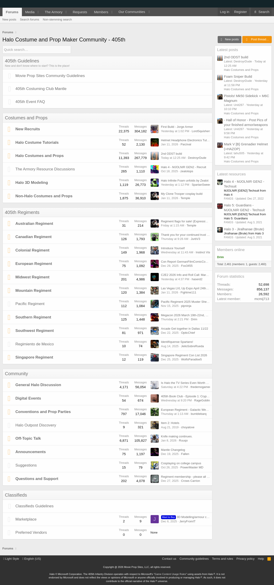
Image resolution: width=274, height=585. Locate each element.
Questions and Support (37, 478)
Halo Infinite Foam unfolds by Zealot (185, 180)
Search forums (29, 19)
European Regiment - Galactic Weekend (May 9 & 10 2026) (200, 409)
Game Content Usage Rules (170, 573)
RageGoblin (202, 400)
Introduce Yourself (173, 248)
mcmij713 (261, 299)
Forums (12, 12)
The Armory (54, 12)
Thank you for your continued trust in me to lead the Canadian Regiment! (209, 234)
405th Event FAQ (30, 101)
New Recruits (28, 129)
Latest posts (227, 50)
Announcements (31, 452)
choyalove (188, 427)
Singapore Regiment (34, 357)
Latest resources (231, 174)
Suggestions (26, 465)
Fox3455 (187, 265)
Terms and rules (222, 558)
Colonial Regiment (33, 250)
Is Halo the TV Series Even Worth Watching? (190, 382)
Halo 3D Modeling (32, 182)
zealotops (186, 171)
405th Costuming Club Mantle (41, 88)
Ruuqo (183, 440)
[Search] (261, 12)
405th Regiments (22, 212)
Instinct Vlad (204, 252)
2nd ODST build (171, 153)
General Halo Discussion (38, 385)
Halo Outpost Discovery (36, 425)
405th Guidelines (22, 60)
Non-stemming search (57, 19)
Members (101, 12)
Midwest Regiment (33, 277)
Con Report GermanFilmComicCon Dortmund (191, 261)
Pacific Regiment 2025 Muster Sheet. (185, 301)
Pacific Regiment (30, 304)
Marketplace (26, 519)
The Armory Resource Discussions (45, 169)
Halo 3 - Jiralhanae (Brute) (244, 229)
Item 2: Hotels (170, 423)
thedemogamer (200, 387)
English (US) (31, 558)
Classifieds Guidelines (35, 506)
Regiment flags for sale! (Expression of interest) (192, 221)
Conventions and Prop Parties (43, 411)
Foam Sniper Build (238, 76)
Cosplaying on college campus (181, 463)
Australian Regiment (34, 223)
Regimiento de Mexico (35, 344)
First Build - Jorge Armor (177, 126)
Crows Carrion (190, 480)
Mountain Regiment (34, 290)
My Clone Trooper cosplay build (182, 193)
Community (16, 373)
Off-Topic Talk (28, 438)
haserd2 (197, 279)
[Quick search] (37, 49)
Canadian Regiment (34, 237)
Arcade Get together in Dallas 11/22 (184, 328)
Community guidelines (194, 558)
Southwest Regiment (35, 330)
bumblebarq (198, 413)
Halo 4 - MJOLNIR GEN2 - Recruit (183, 167)
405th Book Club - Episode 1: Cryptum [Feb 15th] (193, 396)
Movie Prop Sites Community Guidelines (50, 75)
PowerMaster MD (191, 467)
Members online (231, 250)
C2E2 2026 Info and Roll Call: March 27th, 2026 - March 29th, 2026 (205, 275)
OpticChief (188, 332)
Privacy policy (245, 558)
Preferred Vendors (31, 532)
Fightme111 (188, 292)
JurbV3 (195, 239)
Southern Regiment (33, 317)
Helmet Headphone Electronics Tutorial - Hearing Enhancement (203, 140)
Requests (80, 12)
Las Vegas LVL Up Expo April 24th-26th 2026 (190, 288)
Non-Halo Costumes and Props (44, 196)
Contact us (169, 558)
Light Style (11, 558)
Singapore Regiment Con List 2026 (184, 355)
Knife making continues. (177, 436)
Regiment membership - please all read (187, 476)
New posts (9, 19)
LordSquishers (201, 131)
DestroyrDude (197, 157)
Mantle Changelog (173, 449)
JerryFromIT (187, 521)
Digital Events (28, 398)
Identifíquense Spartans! (177, 342)
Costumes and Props (26, 117)
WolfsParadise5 (191, 359)
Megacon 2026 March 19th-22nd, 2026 (186, 315)
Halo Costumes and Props (40, 156)
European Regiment (34, 263)
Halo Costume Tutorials (37, 142)
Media (30, 12)
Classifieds (16, 494)
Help (261, 558)
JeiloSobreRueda (192, 346)
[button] (38, 12)
